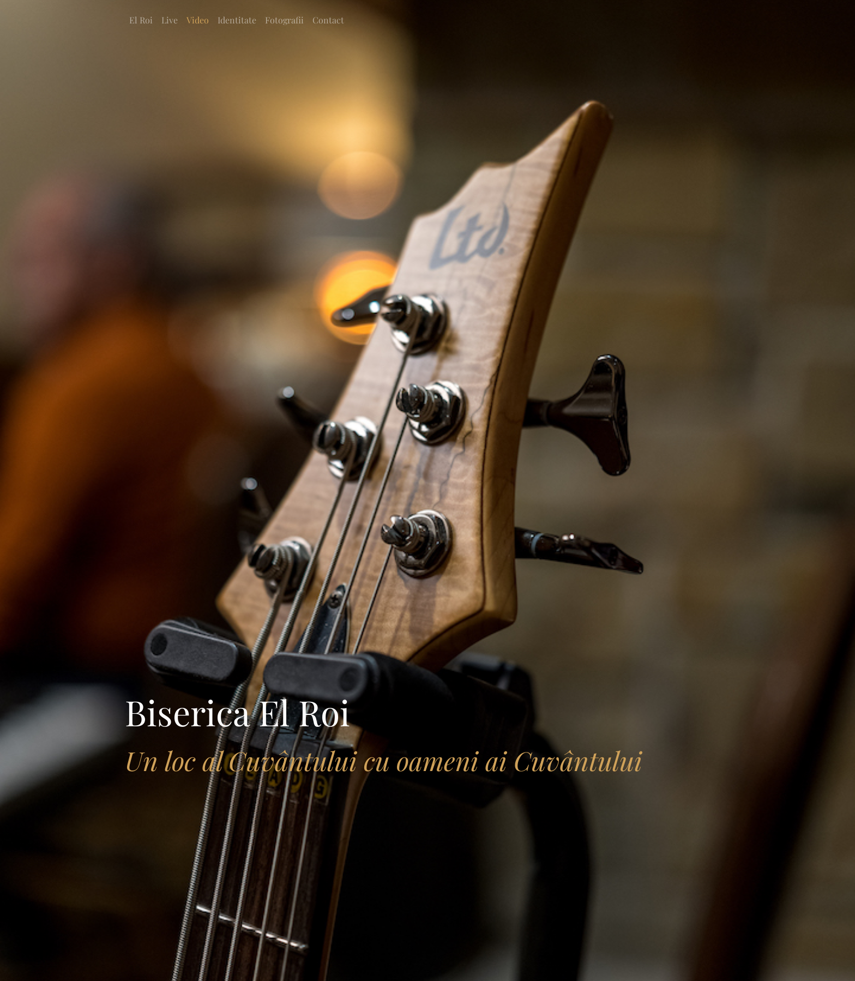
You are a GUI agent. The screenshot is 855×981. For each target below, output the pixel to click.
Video (197, 20)
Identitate (237, 20)
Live (169, 20)
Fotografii (284, 20)
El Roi (141, 20)
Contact (328, 20)
